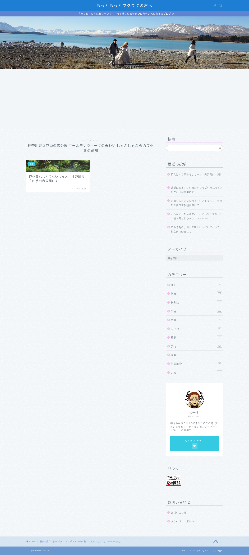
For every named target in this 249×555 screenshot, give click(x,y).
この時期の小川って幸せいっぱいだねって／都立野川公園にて (196, 230)
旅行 (196, 346)
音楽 (196, 373)
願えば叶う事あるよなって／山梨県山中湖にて (197, 177)
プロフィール (75, 125)
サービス (108, 125)
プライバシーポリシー (184, 521)
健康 (196, 294)
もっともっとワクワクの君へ (124, 5)
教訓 (196, 338)
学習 (196, 311)
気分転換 (196, 364)
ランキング (140, 125)
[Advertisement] (124, 95)
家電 (196, 320)
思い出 (196, 329)
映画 (196, 355)
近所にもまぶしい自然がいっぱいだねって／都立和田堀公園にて (197, 190)
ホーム (42, 125)
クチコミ (174, 125)
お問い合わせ (206, 125)
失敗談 (196, 303)
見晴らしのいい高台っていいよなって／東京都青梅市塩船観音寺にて (196, 203)
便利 (196, 285)
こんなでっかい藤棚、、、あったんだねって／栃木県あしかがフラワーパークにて (197, 216)
